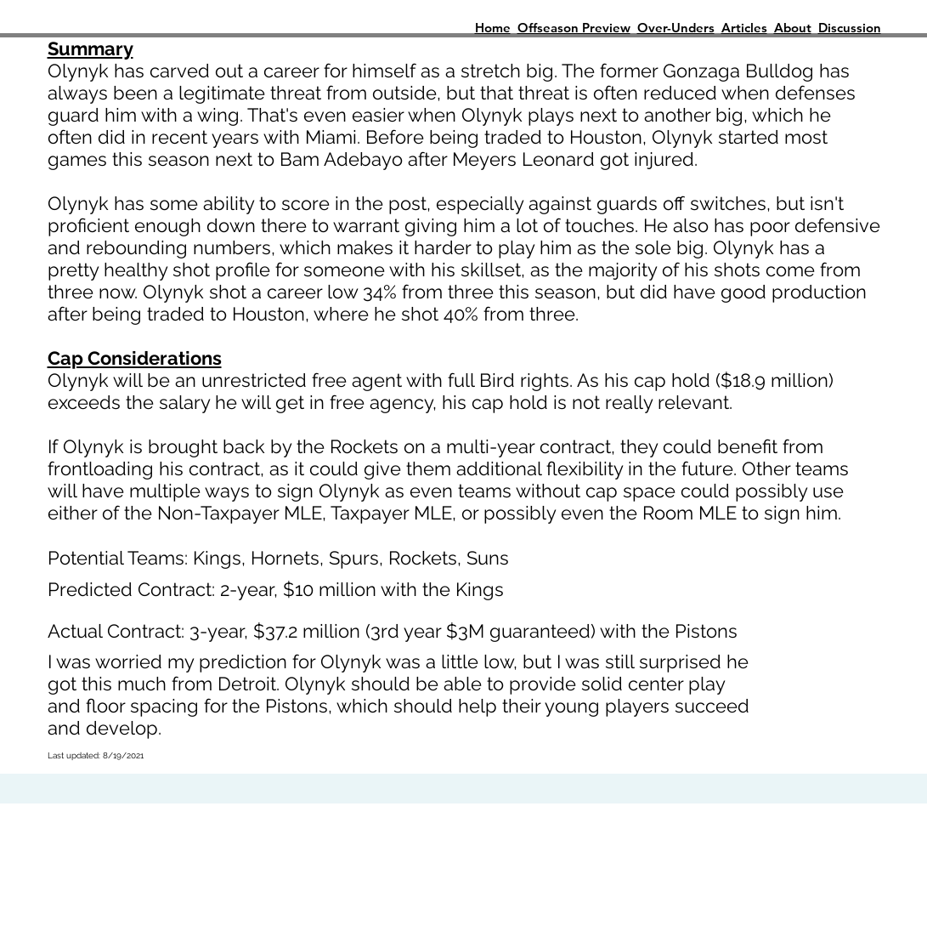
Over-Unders (676, 28)
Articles (744, 28)
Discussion (849, 28)
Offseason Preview (573, 28)
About (792, 28)
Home (493, 28)
